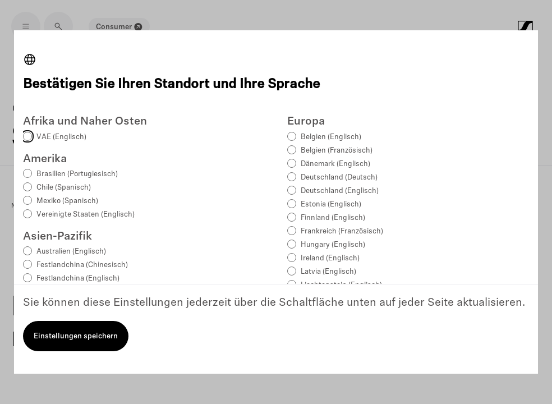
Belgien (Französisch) (336, 150)
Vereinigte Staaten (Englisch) (85, 214)
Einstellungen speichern (76, 336)
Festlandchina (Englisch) (77, 278)
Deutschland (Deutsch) (339, 177)
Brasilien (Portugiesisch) (77, 174)
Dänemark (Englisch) (335, 164)
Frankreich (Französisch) (342, 231)
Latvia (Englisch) (328, 272)
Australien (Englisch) (71, 251)
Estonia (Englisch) (331, 204)
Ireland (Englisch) (330, 258)
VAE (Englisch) (61, 137)
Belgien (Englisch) (331, 137)
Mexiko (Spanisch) (67, 201)
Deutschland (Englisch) (340, 191)
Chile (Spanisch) (63, 187)
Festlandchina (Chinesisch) (82, 265)
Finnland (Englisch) (333, 218)
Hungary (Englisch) (333, 245)
